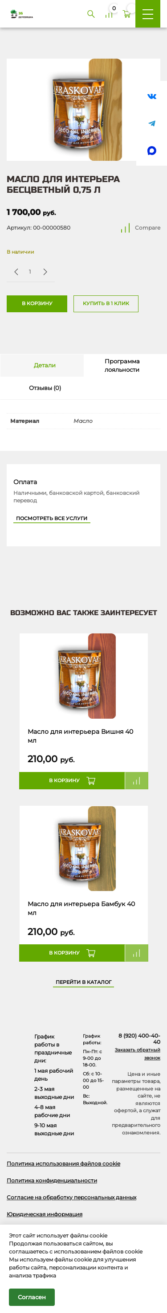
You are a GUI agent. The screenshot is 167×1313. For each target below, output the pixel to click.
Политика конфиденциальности (52, 1180)
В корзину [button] (64, 781)
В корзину (37, 303)
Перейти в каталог (83, 982)
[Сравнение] (109, 14)
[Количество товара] (30, 272)
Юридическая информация (44, 1214)
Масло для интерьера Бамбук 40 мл (81, 908)
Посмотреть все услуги (51, 518)
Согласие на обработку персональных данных (71, 1197)
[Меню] (147, 14)
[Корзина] (126, 14)
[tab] (42, 365)
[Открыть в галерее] (83, 110)
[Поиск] (91, 14)
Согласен (32, 1297)
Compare (147, 227)
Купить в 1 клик (106, 303)
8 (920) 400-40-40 (139, 1039)
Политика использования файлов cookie (63, 1163)
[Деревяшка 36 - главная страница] (18, 13)
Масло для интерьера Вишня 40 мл (80, 736)
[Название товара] (84, 676)
